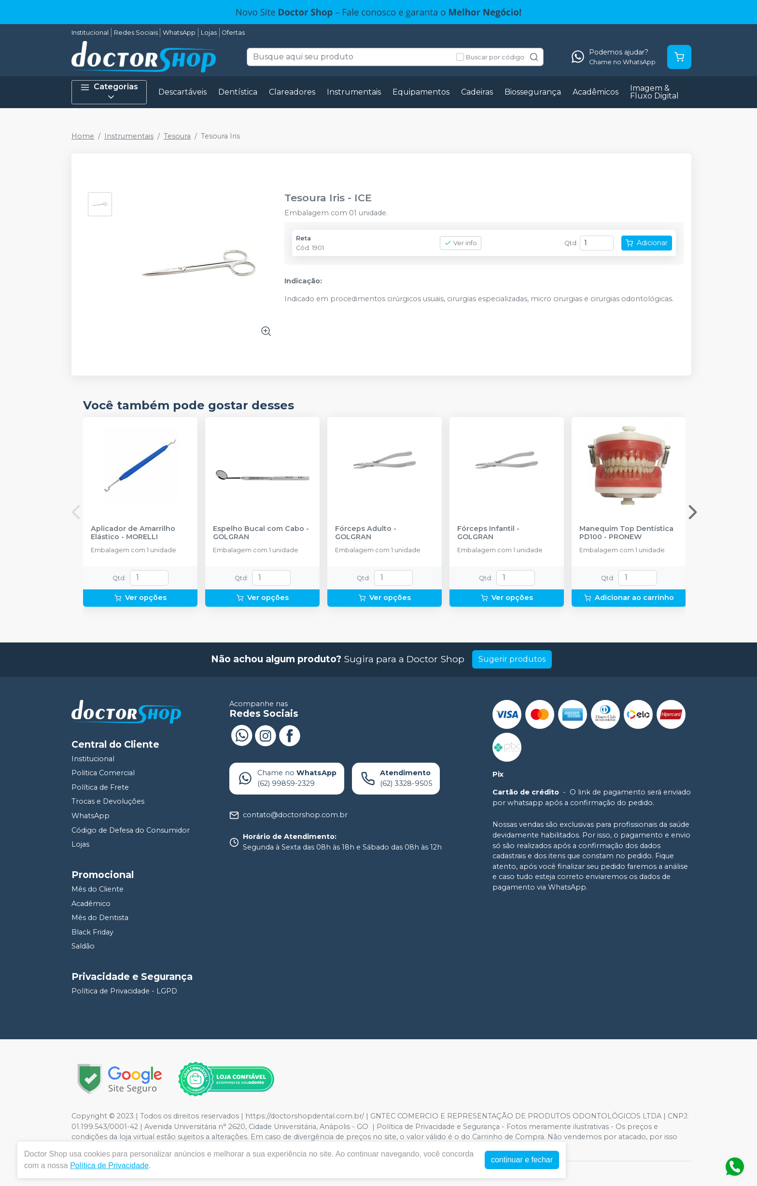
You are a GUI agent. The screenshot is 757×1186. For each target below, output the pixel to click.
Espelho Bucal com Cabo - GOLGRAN (261, 533)
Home (82, 136)
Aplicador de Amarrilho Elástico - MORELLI (133, 533)
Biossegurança (533, 92)
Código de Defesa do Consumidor (130, 830)
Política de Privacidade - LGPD (124, 991)
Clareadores (292, 92)
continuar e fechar (522, 1160)
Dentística (237, 92)
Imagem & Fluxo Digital (654, 92)
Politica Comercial (103, 772)
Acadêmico (91, 903)
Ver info (460, 243)
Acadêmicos (595, 92)
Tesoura (177, 136)
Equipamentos (421, 92)
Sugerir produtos (512, 659)
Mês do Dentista (99, 917)
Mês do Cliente (97, 889)
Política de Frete (100, 787)
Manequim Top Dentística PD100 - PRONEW (626, 533)
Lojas (209, 32)
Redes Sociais (136, 32)
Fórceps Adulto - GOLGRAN (365, 533)
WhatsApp (179, 32)
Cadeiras (477, 92)
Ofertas (233, 32)
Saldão (83, 946)
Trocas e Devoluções (107, 801)
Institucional (90, 32)
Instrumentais (354, 92)
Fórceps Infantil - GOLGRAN (488, 533)
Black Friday (92, 932)
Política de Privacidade (109, 1165)
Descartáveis (182, 92)
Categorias (109, 92)
